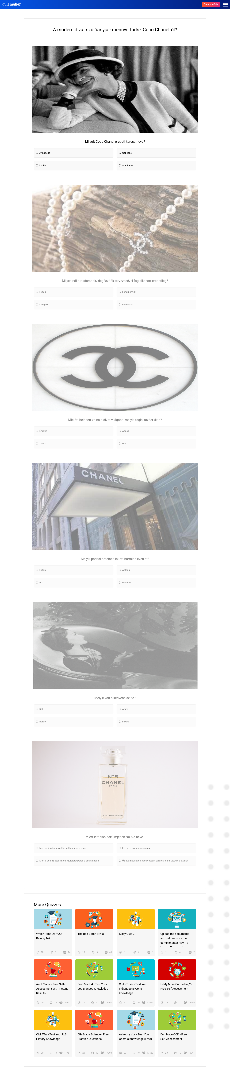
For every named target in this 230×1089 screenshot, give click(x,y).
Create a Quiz (211, 4)
